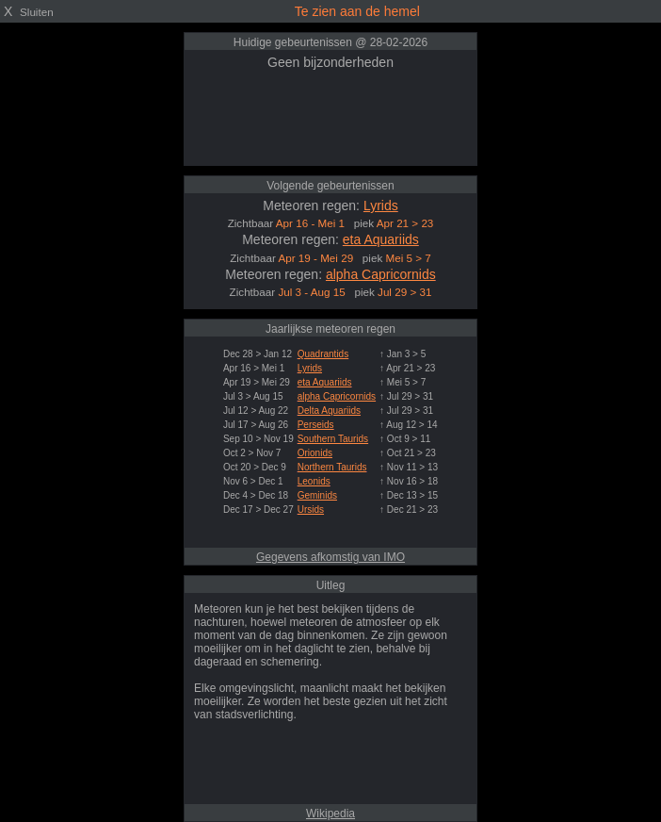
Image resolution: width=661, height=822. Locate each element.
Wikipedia (330, 813)
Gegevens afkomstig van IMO (330, 557)
